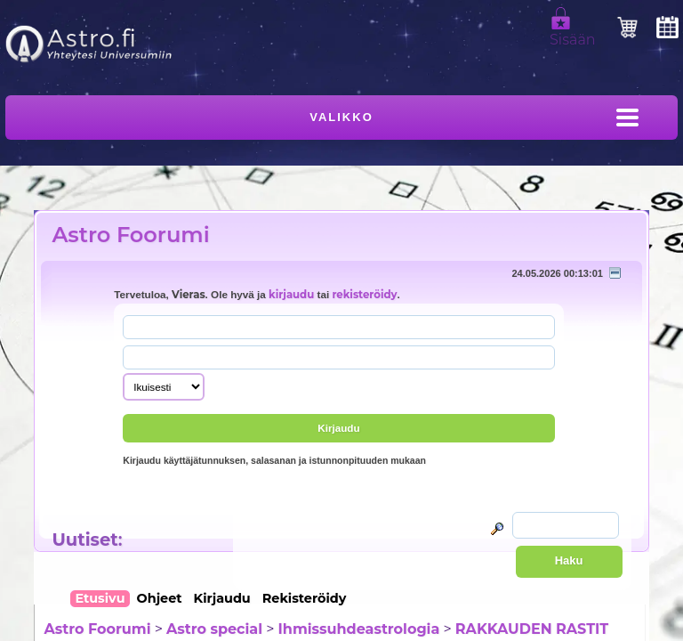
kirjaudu (291, 294)
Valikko (341, 117)
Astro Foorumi (130, 234)
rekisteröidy (364, 294)
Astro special (214, 629)
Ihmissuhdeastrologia (359, 629)
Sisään (573, 32)
